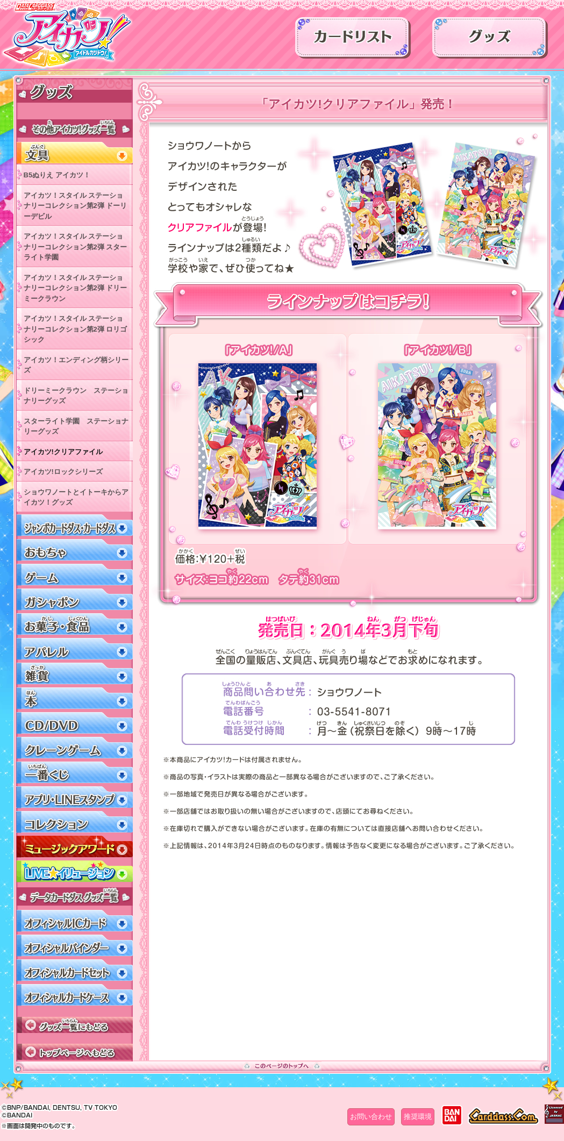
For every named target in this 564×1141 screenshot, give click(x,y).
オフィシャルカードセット (74, 970)
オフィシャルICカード (74, 921)
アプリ (74, 797)
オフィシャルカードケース (74, 995)
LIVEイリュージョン (74, 871)
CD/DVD (74, 723)
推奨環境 (418, 1117)
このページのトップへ (282, 1065)
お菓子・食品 (74, 624)
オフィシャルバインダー (74, 946)
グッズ (490, 41)
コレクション (74, 822)
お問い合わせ (371, 1117)
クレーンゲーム (74, 748)
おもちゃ (74, 550)
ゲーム (74, 575)
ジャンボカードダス (74, 525)
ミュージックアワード (74, 847)
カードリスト (353, 41)
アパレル (74, 649)
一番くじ (74, 773)
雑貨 (74, 674)
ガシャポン (74, 600)
